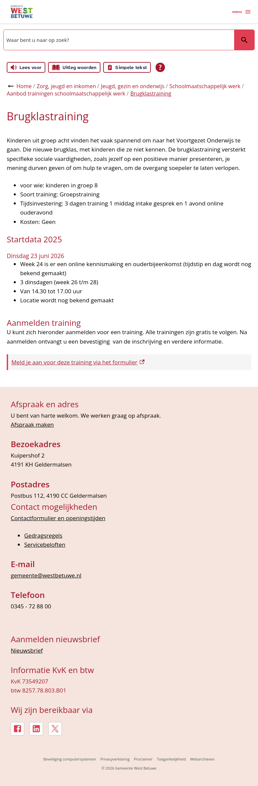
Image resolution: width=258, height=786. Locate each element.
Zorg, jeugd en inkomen (66, 86)
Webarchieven (202, 759)
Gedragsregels (43, 535)
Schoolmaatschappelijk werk (204, 86)
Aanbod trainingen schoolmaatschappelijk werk (66, 93)
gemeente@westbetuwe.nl (46, 575)
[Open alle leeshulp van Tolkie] (160, 67)
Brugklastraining (150, 93)
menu (241, 11)
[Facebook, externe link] (17, 728)
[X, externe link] (55, 728)
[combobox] (118, 40)
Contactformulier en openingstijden (58, 518)
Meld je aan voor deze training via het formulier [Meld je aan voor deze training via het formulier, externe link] (77, 362)
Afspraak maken (32, 424)
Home (24, 86)
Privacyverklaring (115, 759)
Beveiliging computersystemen (69, 759)
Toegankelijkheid (171, 759)
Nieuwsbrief (27, 650)
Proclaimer (143, 759)
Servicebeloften (45, 544)
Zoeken (241, 39)
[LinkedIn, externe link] (36, 728)
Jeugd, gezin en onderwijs (132, 86)
